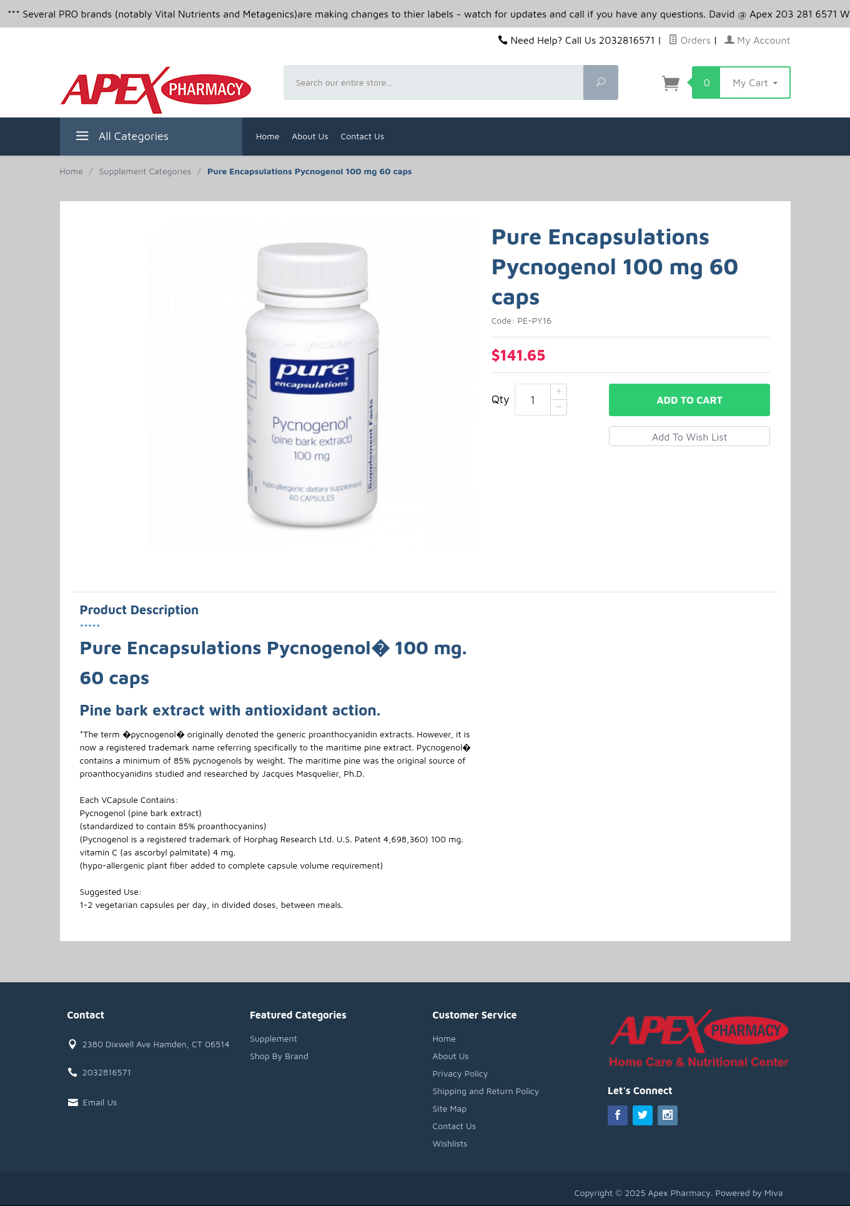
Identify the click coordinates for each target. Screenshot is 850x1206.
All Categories (120, 137)
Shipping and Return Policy (486, 1090)
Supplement (273, 1038)
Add (690, 400)
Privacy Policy (460, 1073)
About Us (310, 136)
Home (267, 136)
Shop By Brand (279, 1055)
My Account (757, 40)
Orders (689, 40)
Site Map (450, 1108)
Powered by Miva (749, 1192)
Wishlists (450, 1143)
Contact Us (363, 136)
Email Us (100, 1102)
